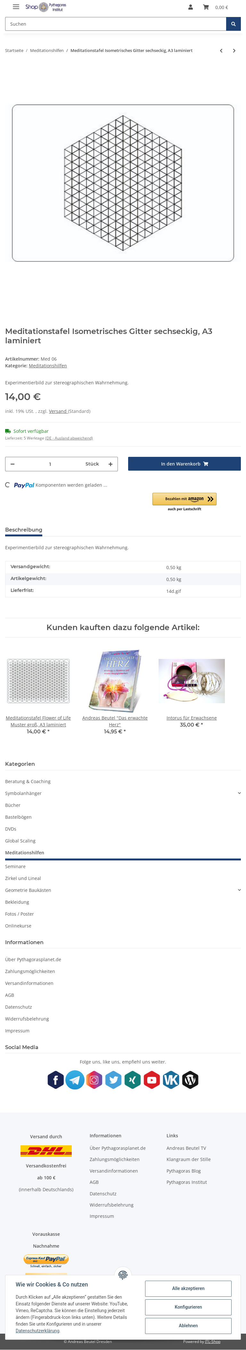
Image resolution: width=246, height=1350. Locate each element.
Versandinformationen (29, 983)
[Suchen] (115, 24)
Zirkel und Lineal (23, 878)
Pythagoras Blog (184, 1171)
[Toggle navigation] (16, 4)
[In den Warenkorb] (184, 464)
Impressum (17, 1031)
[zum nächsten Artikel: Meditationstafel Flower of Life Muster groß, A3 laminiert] (234, 50)
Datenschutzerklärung (37, 1330)
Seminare (15, 866)
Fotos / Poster (19, 914)
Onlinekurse (18, 926)
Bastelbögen (18, 817)
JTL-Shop (212, 1341)
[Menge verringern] (12, 464)
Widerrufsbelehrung (27, 1019)
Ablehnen (188, 1325)
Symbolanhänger (23, 793)
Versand (58, 411)
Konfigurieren (188, 1307)
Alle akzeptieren (188, 1288)
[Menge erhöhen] (110, 464)
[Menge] (50, 464)
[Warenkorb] (215, 7)
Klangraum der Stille (189, 1159)
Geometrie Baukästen (28, 890)
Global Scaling (20, 841)
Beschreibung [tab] (23, 530)
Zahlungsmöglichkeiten (30, 971)
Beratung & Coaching (28, 781)
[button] (190, 7)
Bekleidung (17, 902)
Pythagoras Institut (187, 1182)
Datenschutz (18, 1007)
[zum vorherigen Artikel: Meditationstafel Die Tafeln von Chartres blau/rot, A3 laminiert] (221, 50)
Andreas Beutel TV (186, 1148)
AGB (9, 995)
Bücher (12, 805)
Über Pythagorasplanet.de (33, 959)
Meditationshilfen (48, 366)
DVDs (10, 829)
